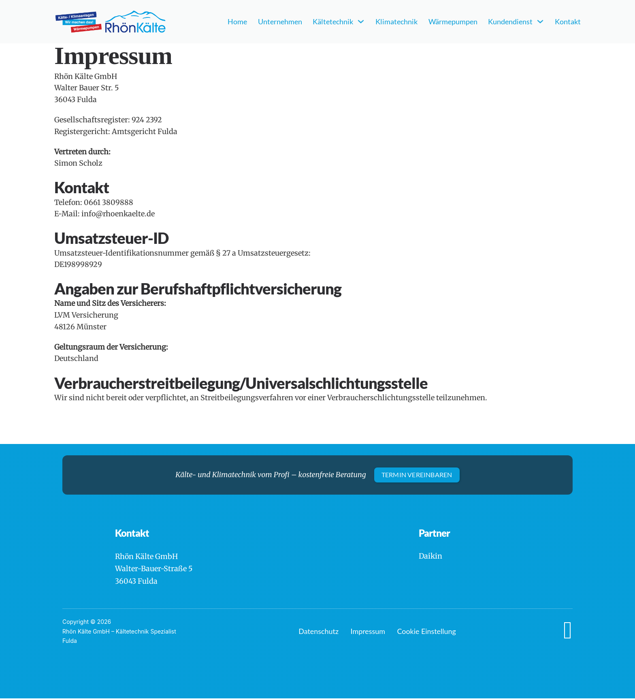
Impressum (368, 632)
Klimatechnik (396, 21)
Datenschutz (318, 632)
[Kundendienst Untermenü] (540, 21)
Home (237, 21)
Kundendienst (510, 21)
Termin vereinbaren (417, 475)
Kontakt (568, 21)
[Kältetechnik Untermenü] (360, 21)
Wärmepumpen (452, 21)
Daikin (430, 557)
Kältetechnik (333, 21)
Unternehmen (280, 21)
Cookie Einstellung (426, 632)
